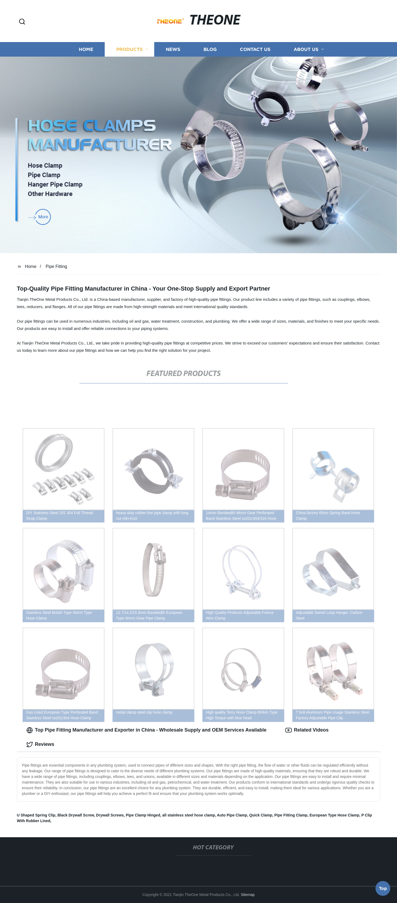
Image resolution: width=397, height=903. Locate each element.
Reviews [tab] (40, 744)
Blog (210, 49)
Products (129, 49)
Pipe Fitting (56, 266)
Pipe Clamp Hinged (143, 815)
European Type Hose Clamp (334, 815)
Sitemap (248, 894)
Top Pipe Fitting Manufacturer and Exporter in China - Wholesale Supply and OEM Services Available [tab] (146, 730)
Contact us (255, 49)
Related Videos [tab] (307, 730)
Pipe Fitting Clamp (290, 815)
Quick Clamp (260, 815)
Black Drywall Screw (75, 815)
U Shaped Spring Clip (36, 815)
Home (86, 49)
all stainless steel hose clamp (188, 815)
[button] (22, 22)
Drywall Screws (110, 815)
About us (306, 49)
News (173, 49)
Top (383, 888)
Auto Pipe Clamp (232, 815)
